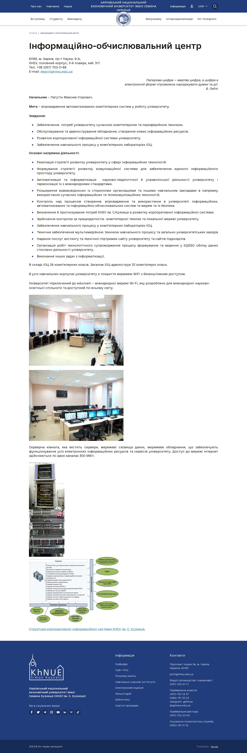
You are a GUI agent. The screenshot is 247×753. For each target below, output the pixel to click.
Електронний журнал (129, 687)
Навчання (52, 6)
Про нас (36, 6)
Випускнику (153, 18)
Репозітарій (123, 693)
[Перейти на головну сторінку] (123, 19)
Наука (68, 6)
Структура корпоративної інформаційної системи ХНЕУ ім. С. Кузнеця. (87, 629)
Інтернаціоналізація (179, 18)
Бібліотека (122, 699)
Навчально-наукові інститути (135, 681)
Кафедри (121, 664)
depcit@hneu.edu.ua (56, 71)
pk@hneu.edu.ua (180, 705)
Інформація (178, 6)
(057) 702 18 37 (179, 694)
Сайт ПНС (121, 670)
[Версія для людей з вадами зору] (192, 6)
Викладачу (74, 18)
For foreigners (206, 18)
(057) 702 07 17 (179, 684)
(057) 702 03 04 (180, 715)
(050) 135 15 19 (179, 725)
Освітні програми (126, 705)
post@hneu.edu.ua (181, 674)
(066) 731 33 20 (179, 697)
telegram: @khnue (181, 701)
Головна (33, 33)
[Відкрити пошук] (215, 6)
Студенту (56, 18)
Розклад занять (125, 676)
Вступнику (38, 18)
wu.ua (214, 746)
